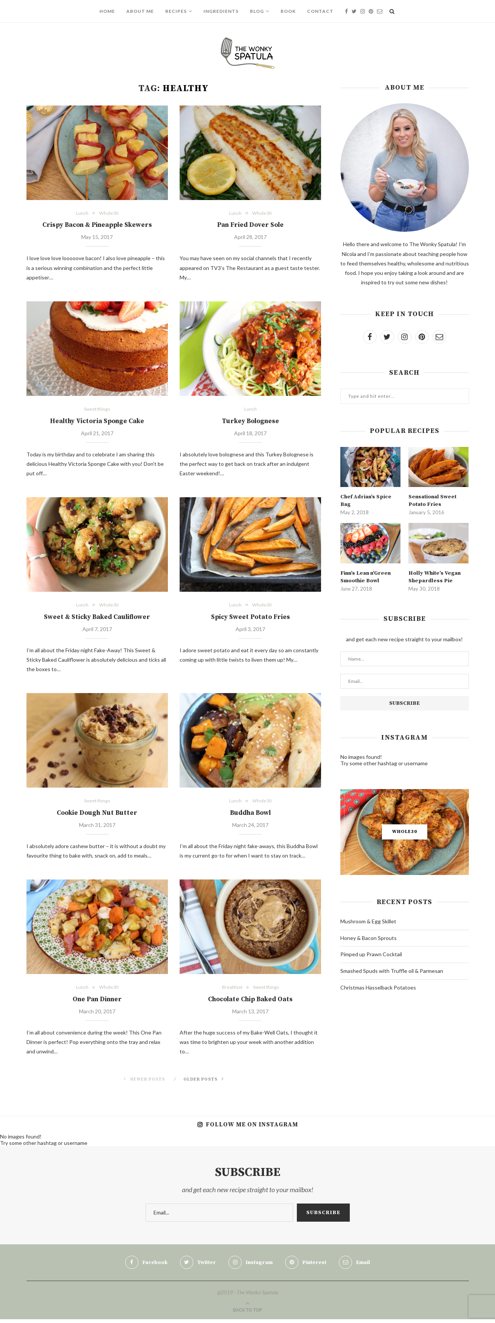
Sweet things (97, 410)
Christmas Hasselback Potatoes (378, 986)
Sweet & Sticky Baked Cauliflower (97, 618)
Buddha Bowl (250, 815)
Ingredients (221, 11)
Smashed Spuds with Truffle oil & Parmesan (391, 970)
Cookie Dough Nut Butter (97, 815)
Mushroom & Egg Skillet (368, 920)
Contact (320, 11)
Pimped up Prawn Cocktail (371, 953)
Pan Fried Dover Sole (250, 225)
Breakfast (231, 990)
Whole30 (108, 213)
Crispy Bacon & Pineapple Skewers (97, 225)
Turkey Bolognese (250, 422)
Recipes (176, 11)
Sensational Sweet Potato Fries (431, 500)
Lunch (81, 213)
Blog (257, 11)
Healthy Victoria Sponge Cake (97, 422)
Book (288, 11)
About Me (140, 11)
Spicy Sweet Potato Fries (250, 618)
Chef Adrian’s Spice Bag (365, 500)
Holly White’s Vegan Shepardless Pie (433, 576)
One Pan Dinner (97, 1002)
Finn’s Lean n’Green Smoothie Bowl (364, 576)
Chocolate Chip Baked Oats (250, 1002)
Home (107, 11)
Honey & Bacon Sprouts (368, 937)
